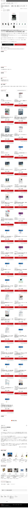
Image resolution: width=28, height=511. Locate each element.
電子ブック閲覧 (7, 102)
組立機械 (8, 484)
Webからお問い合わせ (8, 44)
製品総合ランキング (12, 496)
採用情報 (18, 504)
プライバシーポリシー (7, 504)
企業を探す (5, 496)
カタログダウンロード (7, 104)
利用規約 (14, 504)
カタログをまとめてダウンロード (21, 90)
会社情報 (16, 504)
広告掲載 (21, 504)
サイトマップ (16, 496)
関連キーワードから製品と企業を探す (7, 490)
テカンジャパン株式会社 (5, 427)
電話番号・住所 (5, 430)
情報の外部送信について (7, 505)
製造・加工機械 (3, 484)
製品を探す (2, 496)
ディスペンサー (13, 484)
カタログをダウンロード (20, 44)
